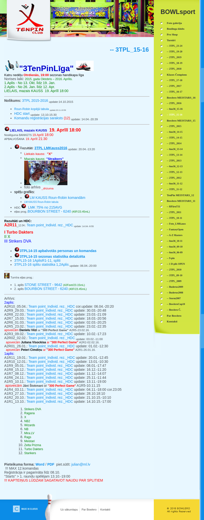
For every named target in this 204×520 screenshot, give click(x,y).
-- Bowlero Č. (174, 309)
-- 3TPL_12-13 (174, 172)
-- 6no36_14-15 (175, 131)
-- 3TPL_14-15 (174, 137)
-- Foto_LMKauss (176, 223)
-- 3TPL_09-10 (174, 275)
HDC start (21, 114)
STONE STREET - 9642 (43, 285)
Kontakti (105, 509)
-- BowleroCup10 (176, 304)
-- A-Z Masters (175, 235)
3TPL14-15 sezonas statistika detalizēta (52, 257)
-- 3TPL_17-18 (174, 80)
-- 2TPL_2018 (174, 68)
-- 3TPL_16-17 (174, 91)
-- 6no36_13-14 (175, 149)
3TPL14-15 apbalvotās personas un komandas (58, 251)
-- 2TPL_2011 (174, 212)
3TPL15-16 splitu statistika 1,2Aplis (41, 264)
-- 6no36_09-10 (175, 246)
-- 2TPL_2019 (174, 57)
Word (39, 464)
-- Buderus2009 (175, 286)
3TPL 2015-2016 (35, 101)
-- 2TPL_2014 (174, 143)
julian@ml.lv (80, 464)
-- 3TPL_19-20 (174, 51)
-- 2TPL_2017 (174, 86)
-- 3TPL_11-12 (174, 189)
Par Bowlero (89, 509)
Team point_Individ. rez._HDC (50, 225)
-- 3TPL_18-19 (174, 63)
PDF (50, 464)
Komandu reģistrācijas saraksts (38, 118)
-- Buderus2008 (175, 292)
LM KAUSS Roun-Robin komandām (57, 198)
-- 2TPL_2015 (174, 126)
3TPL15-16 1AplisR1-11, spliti (37, 260)
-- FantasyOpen (175, 229)
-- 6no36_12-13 (175, 166)
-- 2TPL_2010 (174, 269)
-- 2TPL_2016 (174, 103)
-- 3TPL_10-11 (174, 218)
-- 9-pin (171, 258)
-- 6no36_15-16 (175, 109)
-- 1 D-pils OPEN (176, 263)
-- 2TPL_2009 (174, 281)
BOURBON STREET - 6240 (49, 211)
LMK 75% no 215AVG (45, 207)
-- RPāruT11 (173, 206)
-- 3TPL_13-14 (174, 154)
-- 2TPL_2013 (174, 160)
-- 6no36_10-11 (175, 241)
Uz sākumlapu (69, 509)
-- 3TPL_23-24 (174, 45)
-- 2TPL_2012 (174, 177)
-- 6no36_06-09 (175, 252)
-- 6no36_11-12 (175, 183)
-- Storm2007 (174, 298)
